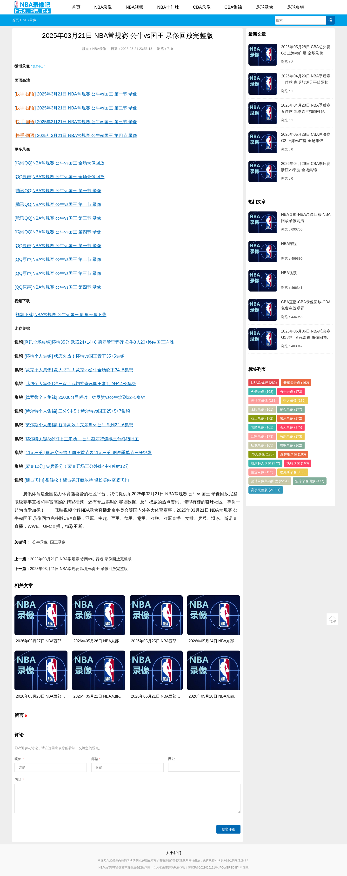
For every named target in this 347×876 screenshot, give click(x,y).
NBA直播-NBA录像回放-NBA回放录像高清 (305, 217)
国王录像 (58, 542)
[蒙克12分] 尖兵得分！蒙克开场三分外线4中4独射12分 (76, 466)
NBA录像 (103, 7)
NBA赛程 (289, 244)
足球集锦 (295, 7)
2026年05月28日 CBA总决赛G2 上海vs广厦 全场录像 (305, 50)
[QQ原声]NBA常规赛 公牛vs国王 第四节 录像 (57, 287)
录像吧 (244, 867)
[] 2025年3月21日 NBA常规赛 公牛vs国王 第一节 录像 (75, 94)
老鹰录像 (262, 427)
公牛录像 (40, 542)
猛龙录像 (262, 445)
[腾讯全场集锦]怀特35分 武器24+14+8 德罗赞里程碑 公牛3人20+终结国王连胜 (98, 342)
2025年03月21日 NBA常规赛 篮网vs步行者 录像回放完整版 (80, 559)
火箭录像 (262, 392)
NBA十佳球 (168, 7)
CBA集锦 (233, 7)
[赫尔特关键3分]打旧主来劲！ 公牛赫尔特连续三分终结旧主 (81, 438)
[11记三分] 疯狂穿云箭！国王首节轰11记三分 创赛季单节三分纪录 (88, 452)
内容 (19, 779)
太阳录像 (262, 409)
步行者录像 (264, 400)
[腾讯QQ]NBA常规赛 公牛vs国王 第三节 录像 (57, 218)
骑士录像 (262, 418)
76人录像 (262, 454)
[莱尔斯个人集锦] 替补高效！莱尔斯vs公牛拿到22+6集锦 (78, 424)
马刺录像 (291, 436)
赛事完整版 (265, 490)
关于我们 (173, 853)
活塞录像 (262, 436)
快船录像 (298, 463)
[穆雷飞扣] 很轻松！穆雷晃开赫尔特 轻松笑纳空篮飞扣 (76, 480)
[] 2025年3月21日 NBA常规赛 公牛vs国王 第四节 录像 (75, 135)
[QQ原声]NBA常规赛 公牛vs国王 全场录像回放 (59, 176)
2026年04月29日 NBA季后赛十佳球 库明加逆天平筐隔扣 (305, 79)
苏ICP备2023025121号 (203, 867)
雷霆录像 (262, 472)
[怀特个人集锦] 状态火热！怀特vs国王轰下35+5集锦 (74, 356)
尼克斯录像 (293, 472)
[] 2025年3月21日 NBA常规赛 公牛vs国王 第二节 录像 (75, 108)
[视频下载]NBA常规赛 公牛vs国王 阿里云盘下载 (60, 314)
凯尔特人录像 (265, 463)
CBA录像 (202, 7)
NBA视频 (134, 7)
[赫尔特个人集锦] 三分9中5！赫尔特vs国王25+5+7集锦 (77, 411)
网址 (171, 759)
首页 (76, 7)
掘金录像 (291, 409)
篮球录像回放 (309, 481)
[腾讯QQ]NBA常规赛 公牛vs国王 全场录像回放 (59, 163)
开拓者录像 (296, 383)
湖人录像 (291, 427)
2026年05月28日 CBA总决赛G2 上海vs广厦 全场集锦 (305, 137)
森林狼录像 (293, 454)
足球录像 (264, 7)
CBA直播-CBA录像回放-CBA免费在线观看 (305, 305)
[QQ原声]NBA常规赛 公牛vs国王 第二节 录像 (57, 259)
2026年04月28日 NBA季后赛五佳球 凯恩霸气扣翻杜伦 (305, 108)
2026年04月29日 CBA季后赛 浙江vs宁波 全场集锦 (305, 167)
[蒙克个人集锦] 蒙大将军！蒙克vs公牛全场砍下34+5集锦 (78, 369)
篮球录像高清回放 (269, 481)
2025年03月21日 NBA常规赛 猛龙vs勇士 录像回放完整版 (78, 569)
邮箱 (95, 759)
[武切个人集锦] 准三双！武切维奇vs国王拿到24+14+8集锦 (80, 383)
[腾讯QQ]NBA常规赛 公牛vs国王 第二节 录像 (57, 204)
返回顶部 (332, 619)
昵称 (19, 759)
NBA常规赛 (264, 383)
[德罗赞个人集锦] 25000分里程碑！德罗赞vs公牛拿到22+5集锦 (84, 397)
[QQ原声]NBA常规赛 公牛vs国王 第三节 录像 (57, 273)
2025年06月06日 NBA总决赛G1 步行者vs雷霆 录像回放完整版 (306, 335)
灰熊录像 (291, 445)
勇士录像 (291, 392)
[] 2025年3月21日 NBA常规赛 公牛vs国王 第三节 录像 (75, 121)
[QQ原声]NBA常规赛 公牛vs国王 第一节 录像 (57, 245)
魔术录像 (291, 418)
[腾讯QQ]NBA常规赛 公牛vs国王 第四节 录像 (57, 232)
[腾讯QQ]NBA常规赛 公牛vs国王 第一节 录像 (57, 190)
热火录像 (294, 400)
